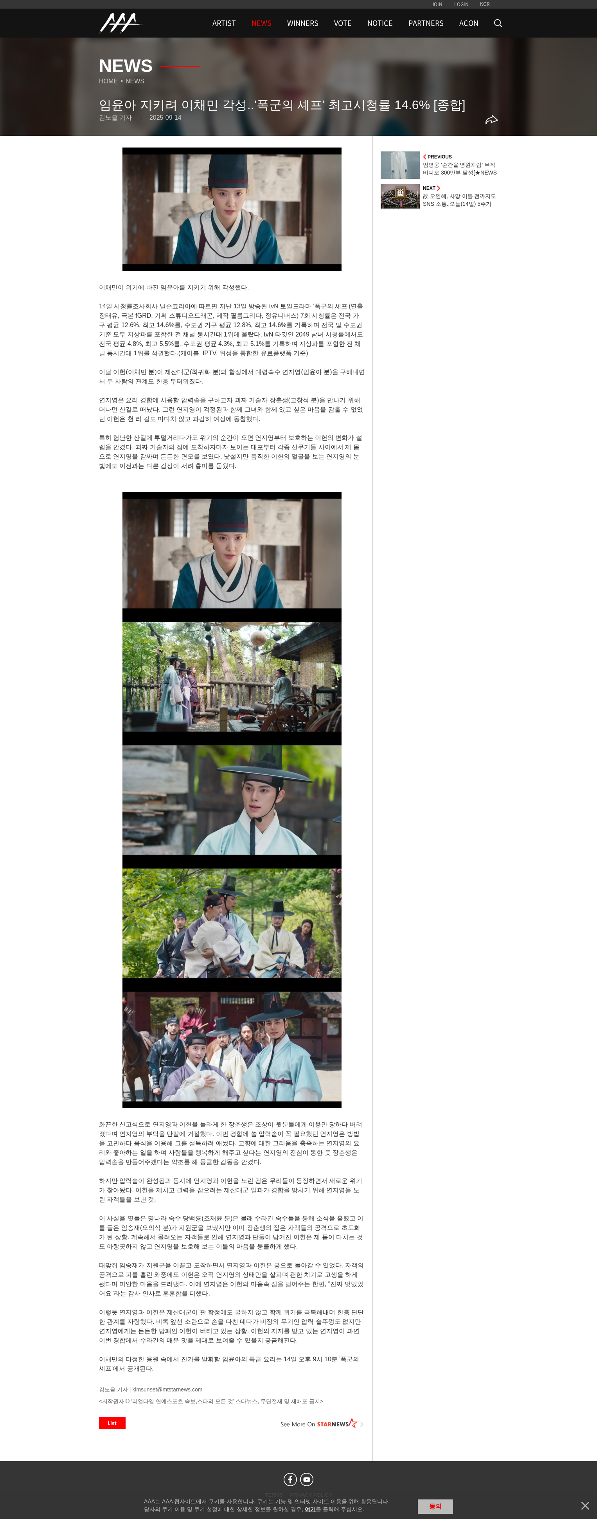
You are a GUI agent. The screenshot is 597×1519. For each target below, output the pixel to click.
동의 (435, 1506)
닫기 (585, 1506)
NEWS (262, 23)
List (112, 1423)
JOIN (437, 4)
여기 (310, 1509)
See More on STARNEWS (322, 1423)
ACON (468, 23)
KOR (485, 4)
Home (108, 81)
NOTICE (380, 23)
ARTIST (224, 23)
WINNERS (302, 23)
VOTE (343, 23)
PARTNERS (426, 23)
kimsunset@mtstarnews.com (167, 1389)
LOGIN (461, 4)
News (135, 81)
